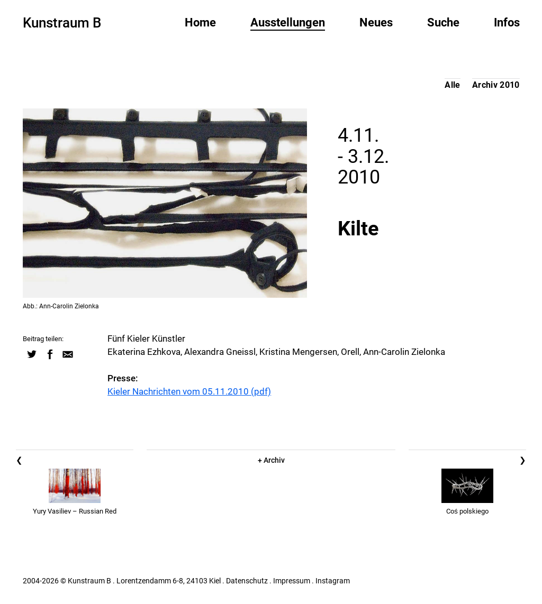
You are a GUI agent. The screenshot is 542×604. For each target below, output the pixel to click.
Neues (376, 22)
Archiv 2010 (496, 85)
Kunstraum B (62, 23)
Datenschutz (247, 580)
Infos (507, 22)
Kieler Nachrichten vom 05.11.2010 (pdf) (189, 391)
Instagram (332, 580)
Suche (443, 22)
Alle (452, 85)
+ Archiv (271, 460)
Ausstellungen (287, 22)
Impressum (291, 580)
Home (200, 22)
